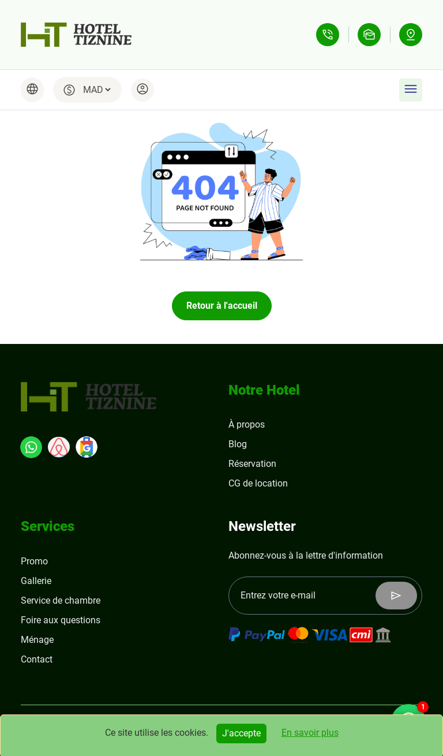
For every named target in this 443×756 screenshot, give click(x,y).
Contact (36, 659)
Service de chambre (60, 600)
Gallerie (36, 580)
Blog (237, 444)
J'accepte (241, 733)
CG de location (258, 483)
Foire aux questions (60, 620)
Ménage (37, 639)
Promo (34, 561)
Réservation (252, 463)
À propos (246, 424)
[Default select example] (96, 90)
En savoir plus (310, 732)
